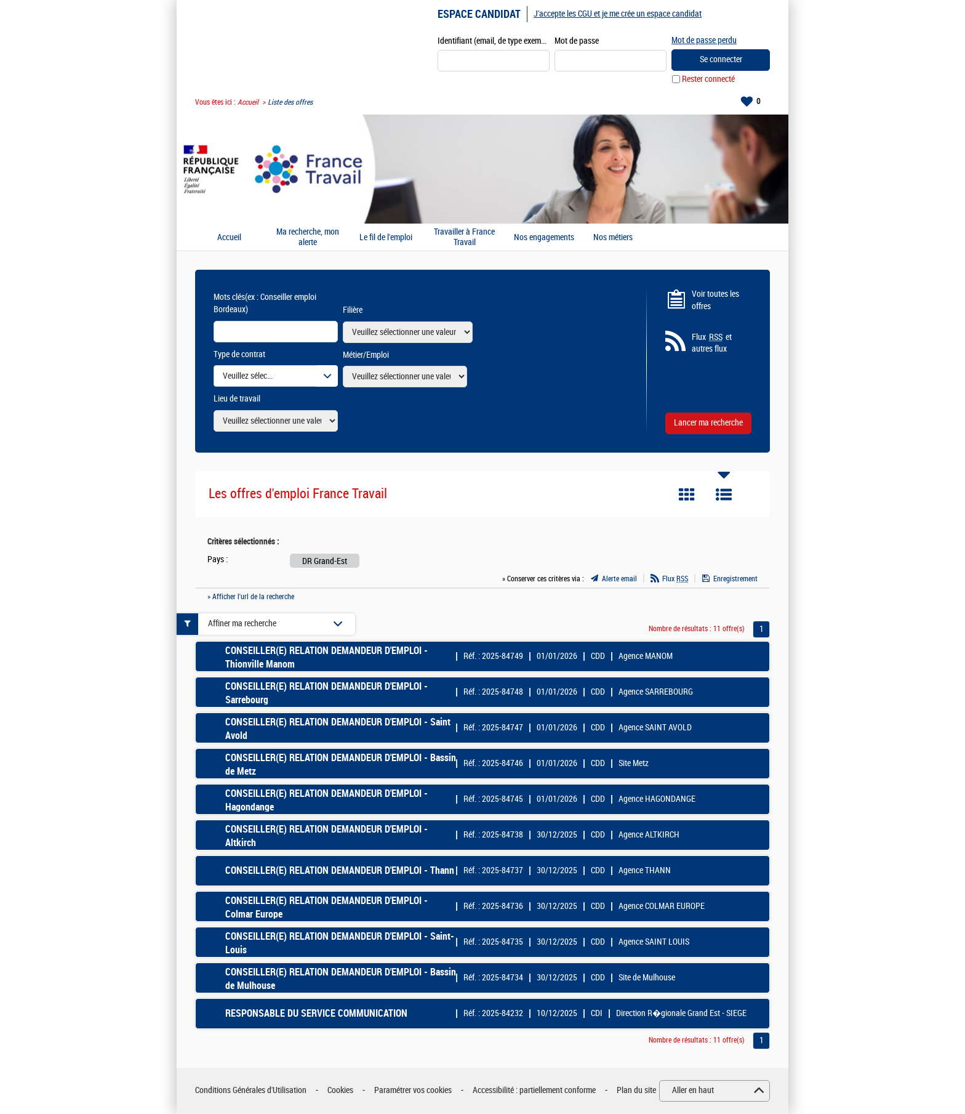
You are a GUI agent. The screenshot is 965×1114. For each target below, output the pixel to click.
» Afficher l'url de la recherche (250, 596)
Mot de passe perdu (704, 40)
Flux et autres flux (712, 343)
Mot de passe (577, 41)
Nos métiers (613, 238)
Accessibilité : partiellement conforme (534, 1090)
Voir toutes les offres (715, 300)
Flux (675, 579)
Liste (724, 494)
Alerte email (619, 579)
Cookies (340, 1090)
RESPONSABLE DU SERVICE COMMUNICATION (316, 1013)
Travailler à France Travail (464, 237)
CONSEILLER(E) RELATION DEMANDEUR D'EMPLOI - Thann (339, 870)
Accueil (248, 102)
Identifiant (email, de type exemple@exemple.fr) (494, 41)
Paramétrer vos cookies (413, 1090)
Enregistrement (735, 579)
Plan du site (636, 1090)
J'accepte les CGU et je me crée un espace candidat (618, 14)
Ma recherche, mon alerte (307, 237)
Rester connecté (708, 79)
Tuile (687, 494)
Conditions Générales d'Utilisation (250, 1090)
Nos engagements (544, 238)
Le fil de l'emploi (385, 238)
